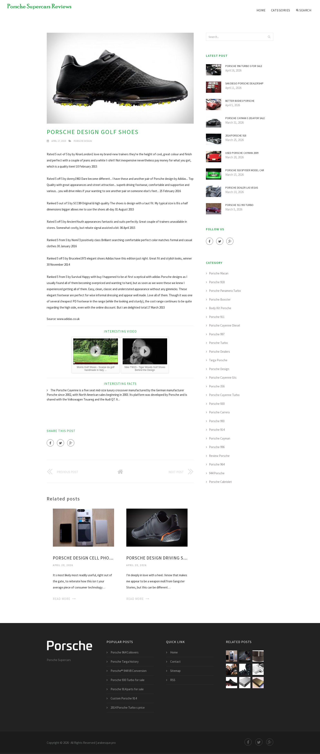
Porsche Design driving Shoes (157, 558)
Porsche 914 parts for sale (127, 689)
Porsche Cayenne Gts (223, 377)
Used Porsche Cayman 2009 (241, 153)
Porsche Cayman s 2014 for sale (245, 118)
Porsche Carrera (219, 412)
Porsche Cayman (219, 438)
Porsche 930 (216, 404)
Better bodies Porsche (239, 101)
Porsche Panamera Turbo (225, 291)
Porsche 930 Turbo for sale (127, 680)
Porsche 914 (216, 430)
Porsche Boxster (220, 299)
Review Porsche (219, 456)
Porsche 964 (216, 464)
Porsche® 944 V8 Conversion (129, 671)
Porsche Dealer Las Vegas (241, 187)
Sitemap (175, 671)
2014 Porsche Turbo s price (128, 707)
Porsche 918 (216, 282)
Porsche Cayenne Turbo (224, 395)
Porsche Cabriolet (220, 482)
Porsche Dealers (219, 352)
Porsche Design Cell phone (83, 558)
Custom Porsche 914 (124, 698)
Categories (280, 10)
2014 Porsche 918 (235, 135)
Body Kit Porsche (220, 308)
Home (261, 10)
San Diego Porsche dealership (244, 83)
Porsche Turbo (218, 343)
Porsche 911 (216, 317)
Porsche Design (83, 140)
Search (304, 10)
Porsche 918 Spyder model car (244, 170)
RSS (172, 680)
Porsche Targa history (125, 661)
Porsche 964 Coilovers (125, 652)
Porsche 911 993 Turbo (239, 205)
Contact (175, 661)
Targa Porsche (218, 360)
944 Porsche (216, 473)
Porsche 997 (216, 334)
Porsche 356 (216, 386)
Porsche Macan (218, 273)
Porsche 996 (216, 447)
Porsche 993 (216, 421)
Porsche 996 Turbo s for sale (243, 66)
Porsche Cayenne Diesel (224, 325)
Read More (61, 599)
